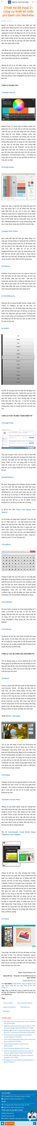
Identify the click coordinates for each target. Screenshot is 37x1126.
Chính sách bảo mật (8, 1116)
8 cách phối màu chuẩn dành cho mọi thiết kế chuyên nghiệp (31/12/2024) (17, 1036)
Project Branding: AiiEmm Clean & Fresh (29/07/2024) (15, 1045)
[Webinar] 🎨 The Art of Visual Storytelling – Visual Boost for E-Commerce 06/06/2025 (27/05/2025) (19, 1031)
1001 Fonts (16, 510)
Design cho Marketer (9, 1007)
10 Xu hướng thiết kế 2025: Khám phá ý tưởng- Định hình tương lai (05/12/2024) (19, 1040)
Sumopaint (16, 716)
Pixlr (10, 716)
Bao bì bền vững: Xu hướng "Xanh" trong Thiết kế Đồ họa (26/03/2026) (19, 1022)
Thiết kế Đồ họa (25, 1007)
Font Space (26, 510)
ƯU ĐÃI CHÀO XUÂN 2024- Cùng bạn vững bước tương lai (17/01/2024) (18, 1056)
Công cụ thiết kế (8, 1003)
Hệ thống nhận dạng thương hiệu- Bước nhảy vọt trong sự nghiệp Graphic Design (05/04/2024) (18, 1052)
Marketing (6, 1011)
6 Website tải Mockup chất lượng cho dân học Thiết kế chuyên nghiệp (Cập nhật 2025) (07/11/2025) (19, 1027)
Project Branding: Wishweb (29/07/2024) (16, 1048)
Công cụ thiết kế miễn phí (24, 1003)
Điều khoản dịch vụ (8, 1113)
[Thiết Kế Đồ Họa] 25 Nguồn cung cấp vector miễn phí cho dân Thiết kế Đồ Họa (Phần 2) (18, 985)
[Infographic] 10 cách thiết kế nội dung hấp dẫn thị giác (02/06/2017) (18, 1061)
